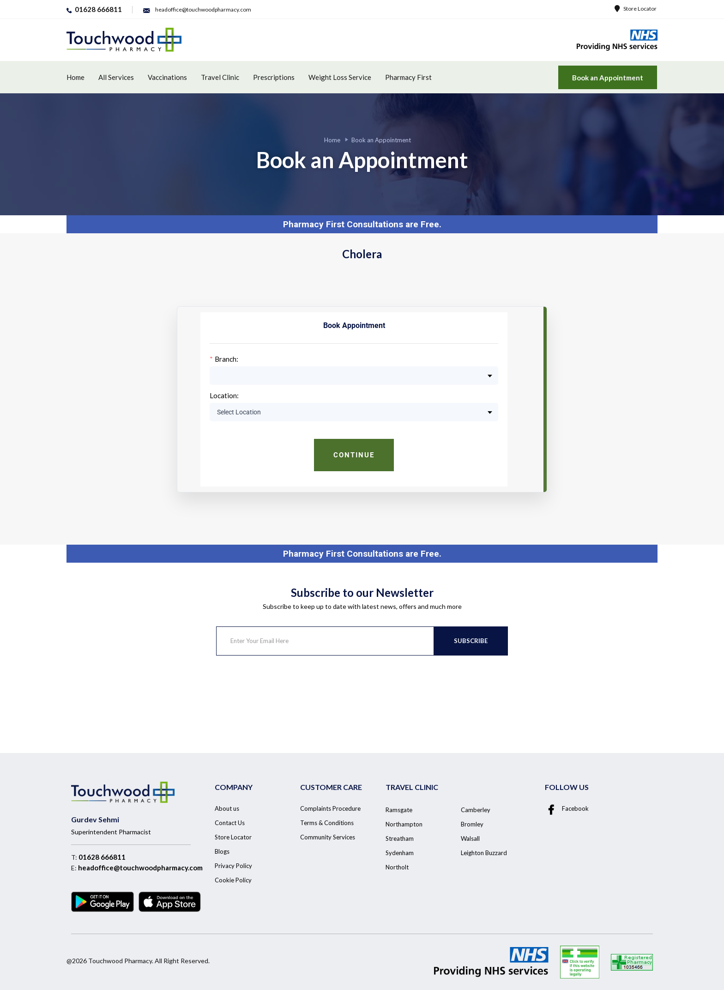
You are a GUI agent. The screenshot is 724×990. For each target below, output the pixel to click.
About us (227, 808)
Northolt (397, 867)
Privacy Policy (233, 865)
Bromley (472, 824)
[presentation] (286, 692)
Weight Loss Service (339, 77)
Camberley (475, 810)
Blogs (222, 851)
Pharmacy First (408, 77)
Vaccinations (167, 77)
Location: (224, 395)
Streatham (400, 838)
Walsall (470, 838)
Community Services (327, 837)
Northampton (404, 824)
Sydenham (400, 852)
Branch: (226, 359)
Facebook (567, 808)
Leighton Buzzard (484, 852)
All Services (116, 77)
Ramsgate (399, 810)
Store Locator (636, 8)
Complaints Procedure (330, 808)
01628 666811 (102, 857)
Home (75, 77)
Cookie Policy (233, 880)
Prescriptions (274, 77)
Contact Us (230, 822)
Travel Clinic (220, 77)
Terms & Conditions (327, 822)
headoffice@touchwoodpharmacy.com (140, 867)
